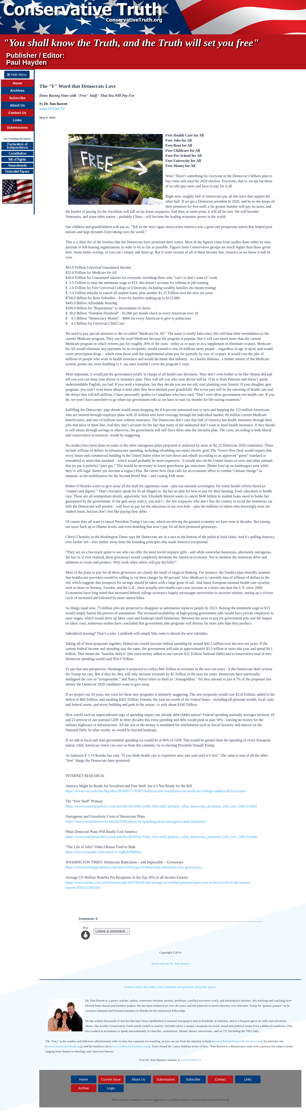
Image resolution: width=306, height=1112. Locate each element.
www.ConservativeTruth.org (63, 1046)
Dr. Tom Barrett (55, 104)
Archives (17, 90)
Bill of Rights (17, 159)
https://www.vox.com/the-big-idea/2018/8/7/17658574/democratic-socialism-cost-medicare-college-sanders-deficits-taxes (155, 791)
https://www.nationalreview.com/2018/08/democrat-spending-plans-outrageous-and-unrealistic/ (136, 821)
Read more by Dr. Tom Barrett (170, 963)
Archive (83, 1088)
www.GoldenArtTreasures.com (130, 1046)
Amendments (17, 165)
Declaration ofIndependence (17, 145)
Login (111, 1088)
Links (17, 120)
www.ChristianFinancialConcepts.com (237, 1041)
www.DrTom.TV (52, 109)
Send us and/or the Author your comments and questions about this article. (170, 987)
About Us (17, 105)
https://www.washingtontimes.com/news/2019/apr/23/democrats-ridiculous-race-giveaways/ (133, 867)
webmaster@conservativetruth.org (210, 1099)
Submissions (17, 127)
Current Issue (111, 1079)
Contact (220, 1079)
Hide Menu (17, 74)
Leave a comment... (111, 931)
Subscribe (17, 98)
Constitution (17, 153)
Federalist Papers (17, 171)
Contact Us (17, 113)
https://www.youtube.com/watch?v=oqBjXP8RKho (103, 852)
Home (17, 83)
